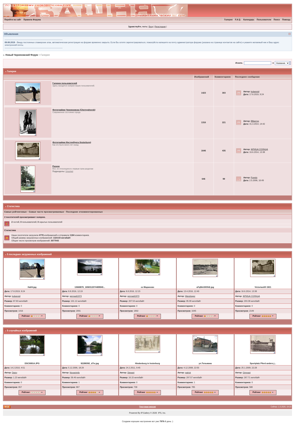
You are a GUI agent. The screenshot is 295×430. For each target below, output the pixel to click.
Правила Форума (32, 20)
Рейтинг (26, 316)
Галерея (228, 20)
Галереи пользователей (64, 83)
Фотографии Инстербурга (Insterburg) (71, 142)
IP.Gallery (145, 413)
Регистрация (160, 27)
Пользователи (264, 20)
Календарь (248, 20)
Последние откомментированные (84, 212)
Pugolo (254, 177)
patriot (188, 372)
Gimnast (247, 372)
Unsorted (69, 171)
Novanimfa (75, 372)
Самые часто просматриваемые (46, 212)
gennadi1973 (76, 296)
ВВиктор (255, 121)
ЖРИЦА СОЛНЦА (259, 149)
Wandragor (190, 296)
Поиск (277, 20)
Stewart (130, 372)
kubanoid (255, 91)
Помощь (286, 20)
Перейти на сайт (13, 20)
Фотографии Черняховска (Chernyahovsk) (73, 110)
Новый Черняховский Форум (21, 55)
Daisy (14, 372)
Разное (56, 166)
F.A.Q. (238, 20)
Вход (151, 27)
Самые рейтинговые (15, 212)
